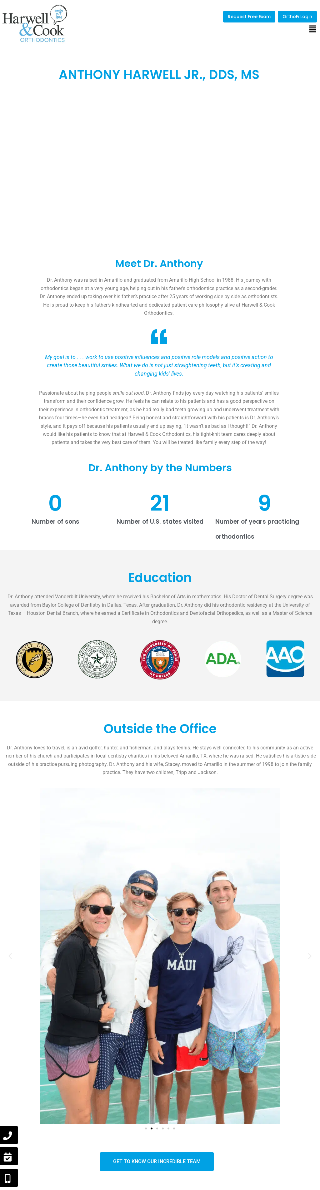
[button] (313, 29)
